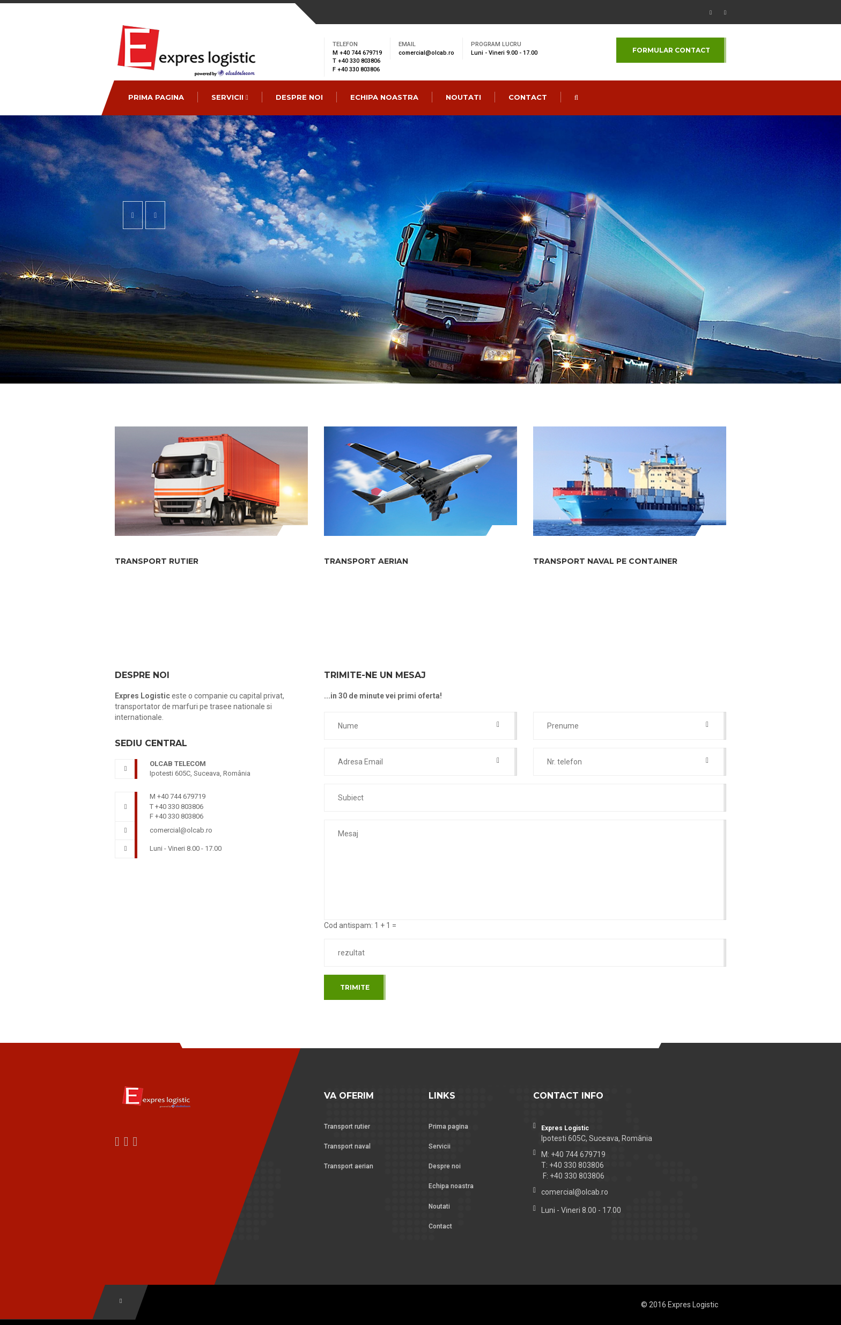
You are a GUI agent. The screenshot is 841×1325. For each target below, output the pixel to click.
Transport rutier (347, 1126)
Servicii (229, 97)
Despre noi (299, 97)
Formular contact (671, 50)
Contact (440, 1226)
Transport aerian (348, 1166)
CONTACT (527, 97)
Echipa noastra (384, 97)
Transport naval (347, 1146)
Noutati (463, 97)
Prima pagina (156, 97)
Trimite (355, 987)
